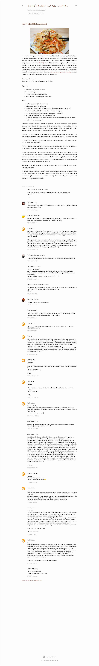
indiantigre (31, 299)
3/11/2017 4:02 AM (32, 482)
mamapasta (31, 215)
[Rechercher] (76, 5)
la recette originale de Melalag (61, 72)
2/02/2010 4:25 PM (32, 279)
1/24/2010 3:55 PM (32, 223)
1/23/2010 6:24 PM (32, 197)
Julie (28, 228)
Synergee (55, 660)
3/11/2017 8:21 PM (32, 563)
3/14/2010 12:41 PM (32, 293)
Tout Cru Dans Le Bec (47, 5)
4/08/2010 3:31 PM (32, 305)
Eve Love (30, 310)
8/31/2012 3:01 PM (32, 354)
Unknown (30, 473)
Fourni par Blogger (49, 657)
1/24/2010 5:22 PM (32, 249)
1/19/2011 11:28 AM (32, 330)
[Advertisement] (49, 599)
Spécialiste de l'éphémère (36, 189)
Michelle (30, 202)
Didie (29, 360)
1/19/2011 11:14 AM (32, 318)
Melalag (41, 63)
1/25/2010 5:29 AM (32, 261)
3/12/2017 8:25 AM (32, 576)
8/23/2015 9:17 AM (32, 467)
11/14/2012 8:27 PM (32, 428)
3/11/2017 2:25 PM (32, 534)
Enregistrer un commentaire (32, 580)
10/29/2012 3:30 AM (32, 376)
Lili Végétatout (32, 266)
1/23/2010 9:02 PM (32, 210)
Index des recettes (36, 14)
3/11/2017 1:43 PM (32, 502)
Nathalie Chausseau (34, 255)
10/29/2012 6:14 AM (32, 415)
